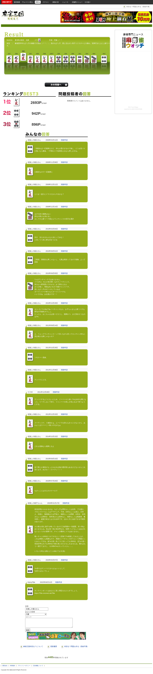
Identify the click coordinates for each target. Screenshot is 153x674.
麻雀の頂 (56, 2)
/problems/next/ (56, 84)
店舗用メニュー (77, 2)
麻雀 (11, 671)
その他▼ (87, 2)
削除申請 (64, 140)
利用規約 (12, 667)
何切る (38, 2)
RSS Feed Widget (133, 107)
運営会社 (4, 667)
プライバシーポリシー (24, 667)
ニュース (65, 2)
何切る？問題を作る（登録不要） (138, 7)
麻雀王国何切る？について (33, 648)
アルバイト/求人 (27, 2)
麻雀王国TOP (6, 2)
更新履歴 (53, 648)
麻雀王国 (134, 109)
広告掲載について (38, 667)
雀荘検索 (17, 2)
